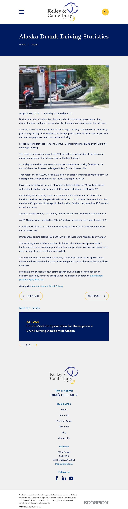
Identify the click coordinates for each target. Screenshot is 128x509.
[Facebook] (57, 478)
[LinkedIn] (64, 478)
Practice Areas (64, 421)
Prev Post (31, 296)
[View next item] (34, 345)
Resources (64, 426)
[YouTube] (71, 478)
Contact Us (64, 438)
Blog (64, 432)
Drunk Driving (56, 286)
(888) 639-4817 (64, 395)
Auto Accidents (40, 286)
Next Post (96, 296)
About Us (64, 415)
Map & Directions (64, 463)
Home (64, 409)
